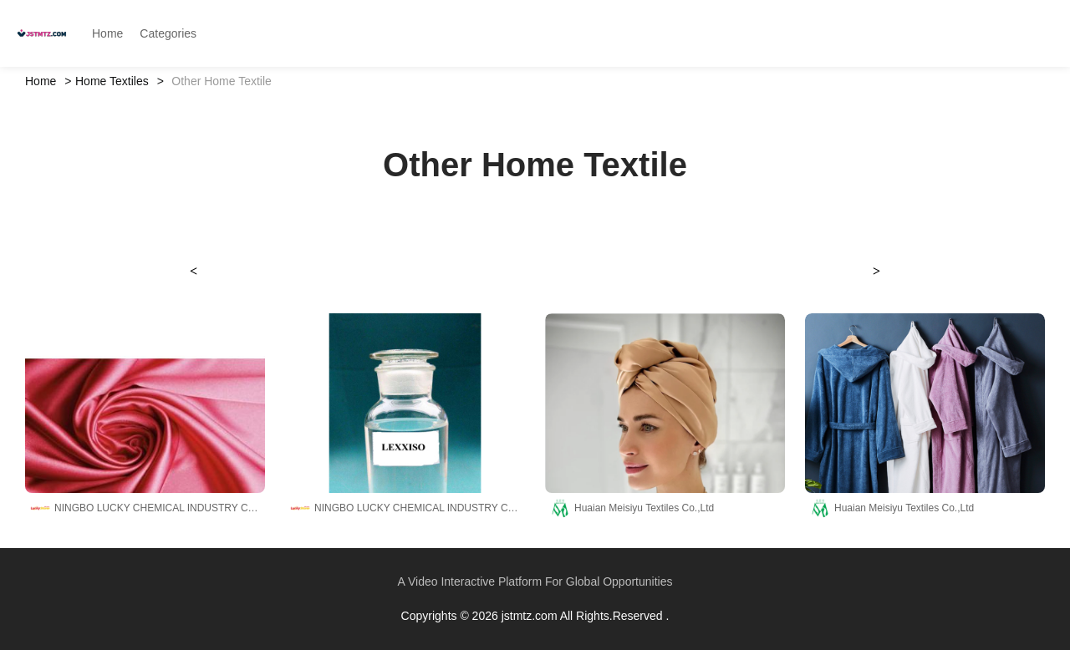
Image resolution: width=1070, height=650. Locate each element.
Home (40, 81)
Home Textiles (112, 81)
